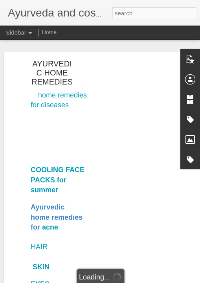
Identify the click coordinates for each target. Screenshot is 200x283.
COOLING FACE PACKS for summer (57, 91)
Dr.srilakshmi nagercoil (96, 259)
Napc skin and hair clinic (93, 175)
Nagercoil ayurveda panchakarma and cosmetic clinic (74, 172)
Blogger (124, 278)
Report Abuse (147, 278)
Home (49, 32)
